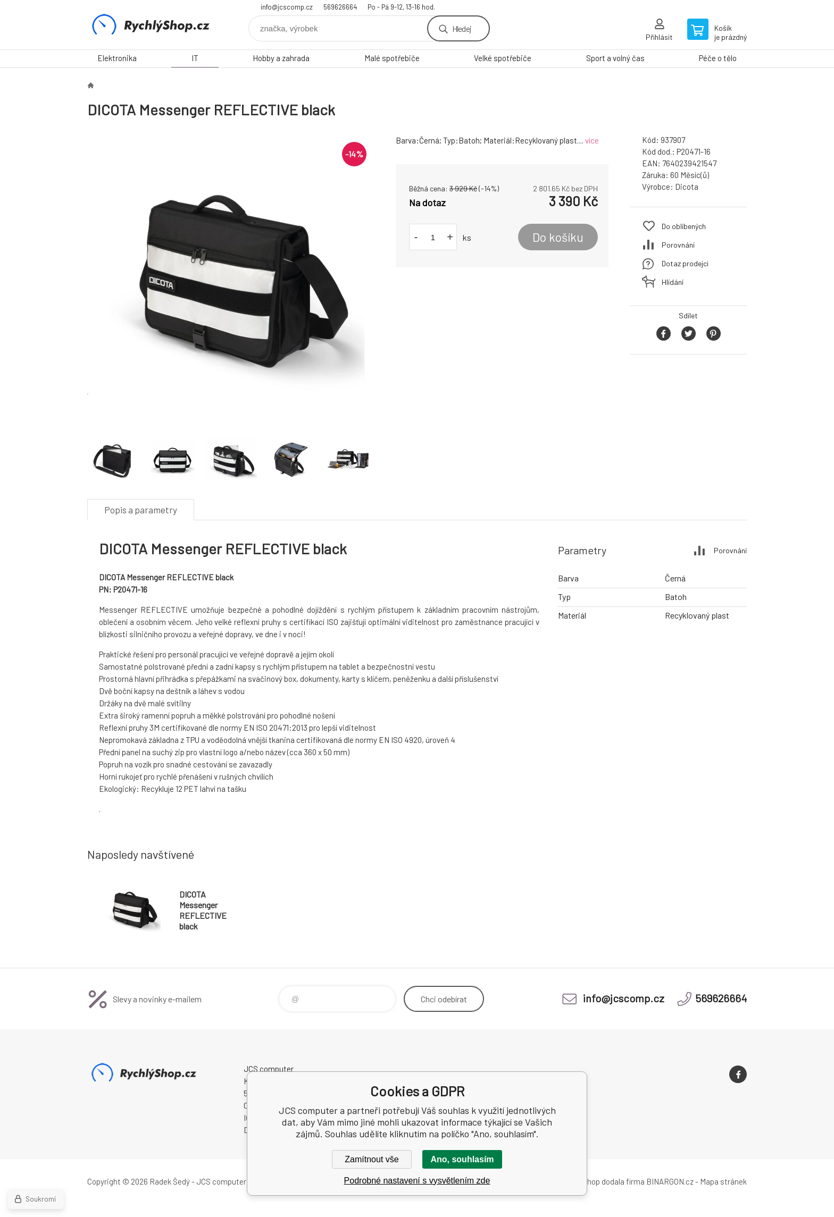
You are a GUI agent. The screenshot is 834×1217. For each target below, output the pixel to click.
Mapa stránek (723, 1181)
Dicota (686, 186)
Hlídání (672, 281)
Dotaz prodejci (685, 263)
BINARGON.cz (670, 1181)
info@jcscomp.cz (287, 7)
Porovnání (678, 244)
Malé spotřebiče (392, 58)
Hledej (461, 28)
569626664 (340, 7)
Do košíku (557, 237)
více (592, 140)
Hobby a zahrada (281, 58)
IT (194, 58)
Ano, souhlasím (462, 1159)
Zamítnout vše (371, 1159)
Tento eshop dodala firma (601, 1181)
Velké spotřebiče (502, 58)
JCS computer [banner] (151, 24)
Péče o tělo (718, 58)
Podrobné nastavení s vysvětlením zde (417, 1180)
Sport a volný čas (615, 58)
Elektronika (117, 58)
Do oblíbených (684, 226)
